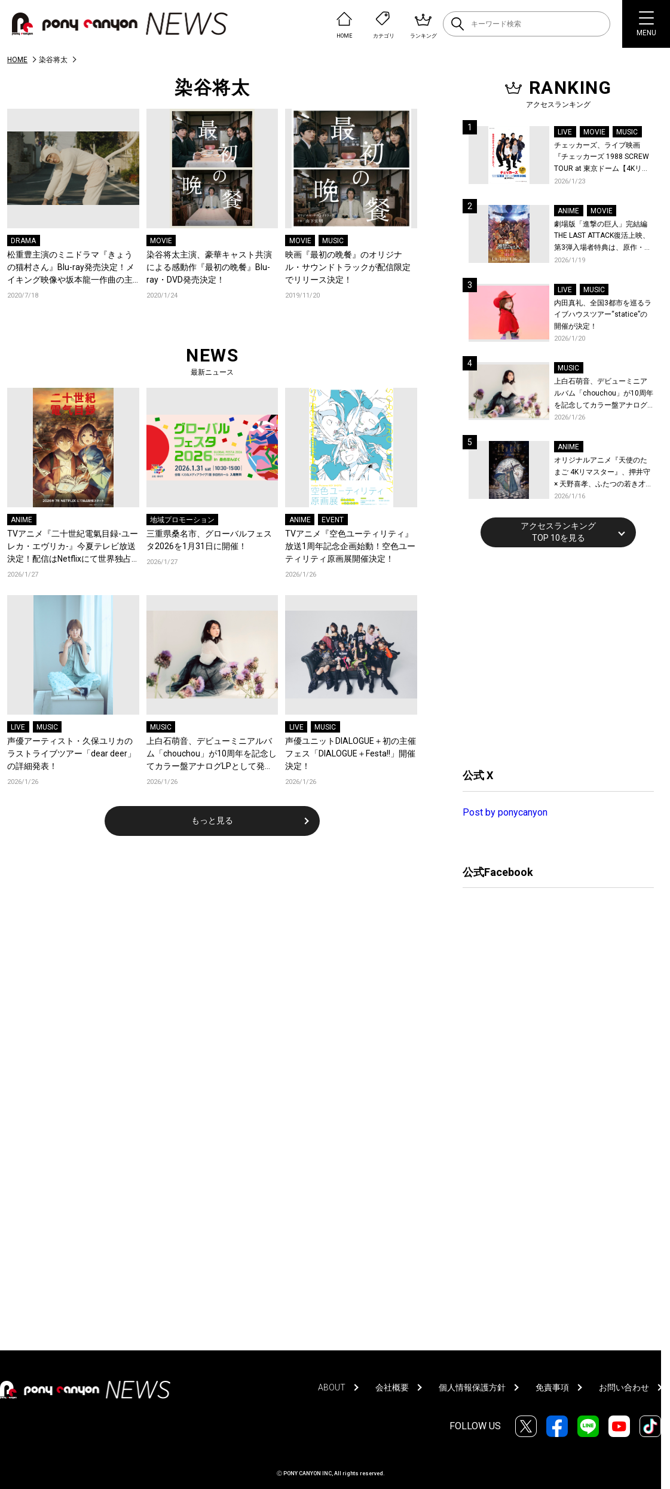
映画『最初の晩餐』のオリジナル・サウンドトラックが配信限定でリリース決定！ (348, 267)
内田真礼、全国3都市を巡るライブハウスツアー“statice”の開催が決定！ (602, 314)
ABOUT (331, 1387)
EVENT (333, 520)
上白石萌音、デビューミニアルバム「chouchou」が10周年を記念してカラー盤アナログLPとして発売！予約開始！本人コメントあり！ (211, 754)
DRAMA (23, 241)
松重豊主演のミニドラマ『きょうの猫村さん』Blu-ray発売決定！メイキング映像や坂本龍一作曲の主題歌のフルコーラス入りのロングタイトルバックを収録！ (70, 268)
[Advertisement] (552, 656)
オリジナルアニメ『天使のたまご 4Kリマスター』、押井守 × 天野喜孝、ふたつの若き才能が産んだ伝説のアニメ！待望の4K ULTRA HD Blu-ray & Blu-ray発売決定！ (603, 473)
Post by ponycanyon (505, 812)
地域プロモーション (182, 520)
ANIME (21, 520)
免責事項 (552, 1387)
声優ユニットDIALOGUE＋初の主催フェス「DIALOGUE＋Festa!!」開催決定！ (350, 753)
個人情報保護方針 (472, 1387)
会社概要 (392, 1387)
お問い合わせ (624, 1387)
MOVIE (161, 241)
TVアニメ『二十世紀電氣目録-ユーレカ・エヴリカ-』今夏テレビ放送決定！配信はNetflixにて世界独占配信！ (72, 547)
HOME (17, 60)
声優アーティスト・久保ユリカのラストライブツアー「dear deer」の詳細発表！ (71, 753)
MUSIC (333, 241)
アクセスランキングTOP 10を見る (558, 532)
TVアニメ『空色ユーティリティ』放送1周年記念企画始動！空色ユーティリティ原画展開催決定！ (350, 546)
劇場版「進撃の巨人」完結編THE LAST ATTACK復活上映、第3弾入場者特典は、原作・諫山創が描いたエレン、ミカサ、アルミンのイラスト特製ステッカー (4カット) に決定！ (603, 237)
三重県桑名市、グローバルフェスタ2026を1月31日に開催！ (209, 540)
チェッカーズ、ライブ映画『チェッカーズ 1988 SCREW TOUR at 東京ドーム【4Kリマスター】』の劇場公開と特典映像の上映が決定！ (601, 158)
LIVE (18, 727)
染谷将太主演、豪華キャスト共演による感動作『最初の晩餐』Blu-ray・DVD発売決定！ (209, 267)
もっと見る (212, 820)
